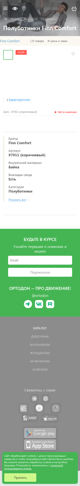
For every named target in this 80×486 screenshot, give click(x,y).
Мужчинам (40, 361)
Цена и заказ (58, 41)
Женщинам (40, 353)
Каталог (40, 328)
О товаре (38, 41)
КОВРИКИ (40, 369)
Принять (20, 477)
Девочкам (40, 336)
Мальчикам (40, 345)
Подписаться (40, 272)
